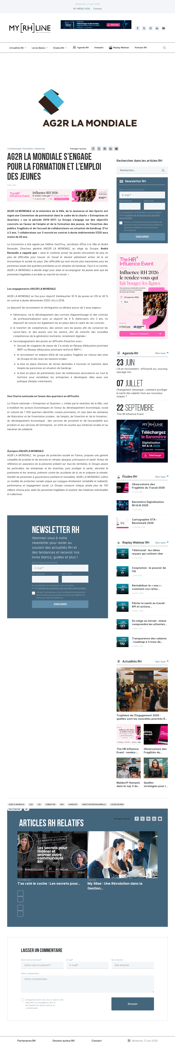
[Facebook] (138, 28)
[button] (20, 893)
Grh (62, 804)
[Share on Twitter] (99, 149)
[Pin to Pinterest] (105, 149)
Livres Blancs (38, 48)
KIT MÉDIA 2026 (81, 8)
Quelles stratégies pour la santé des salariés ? (156, 784)
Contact (97, 8)
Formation (50, 804)
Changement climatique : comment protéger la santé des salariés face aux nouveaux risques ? (142, 393)
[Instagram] (151, 28)
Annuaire (98, 47)
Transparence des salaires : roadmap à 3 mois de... (149, 640)
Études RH (58, 48)
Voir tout (161, 353)
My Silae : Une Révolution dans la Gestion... (115, 885)
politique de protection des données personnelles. (62, 588)
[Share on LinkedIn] (111, 149)
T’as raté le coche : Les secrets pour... (48, 883)
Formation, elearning (34, 148)
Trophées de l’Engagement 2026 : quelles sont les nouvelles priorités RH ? (142, 717)
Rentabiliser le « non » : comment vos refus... (147, 587)
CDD (31, 804)
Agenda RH (80, 47)
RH (26, 809)
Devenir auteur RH (64, 1040)
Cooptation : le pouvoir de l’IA (149, 569)
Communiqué (14, 148)
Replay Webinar (119, 47)
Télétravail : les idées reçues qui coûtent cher (147, 552)
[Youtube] (163, 28)
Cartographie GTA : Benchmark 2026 (144, 521)
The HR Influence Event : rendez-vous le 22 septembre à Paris (129, 750)
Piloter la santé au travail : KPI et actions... (149, 604)
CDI (39, 804)
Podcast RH (141, 47)
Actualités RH (16, 48)
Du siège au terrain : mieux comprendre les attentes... (149, 622)
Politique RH (14, 809)
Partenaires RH (26, 1040)
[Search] (164, 48)
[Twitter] (144, 28)
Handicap (73, 804)
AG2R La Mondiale (16, 804)
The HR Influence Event (130, 414)
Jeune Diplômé (117, 804)
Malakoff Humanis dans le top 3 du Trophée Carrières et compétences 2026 (128, 784)
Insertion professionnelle (94, 804)
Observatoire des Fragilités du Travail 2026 (148, 486)
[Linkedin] (157, 28)
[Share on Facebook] (93, 149)
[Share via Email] (116, 149)
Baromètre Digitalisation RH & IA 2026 (148, 503)
